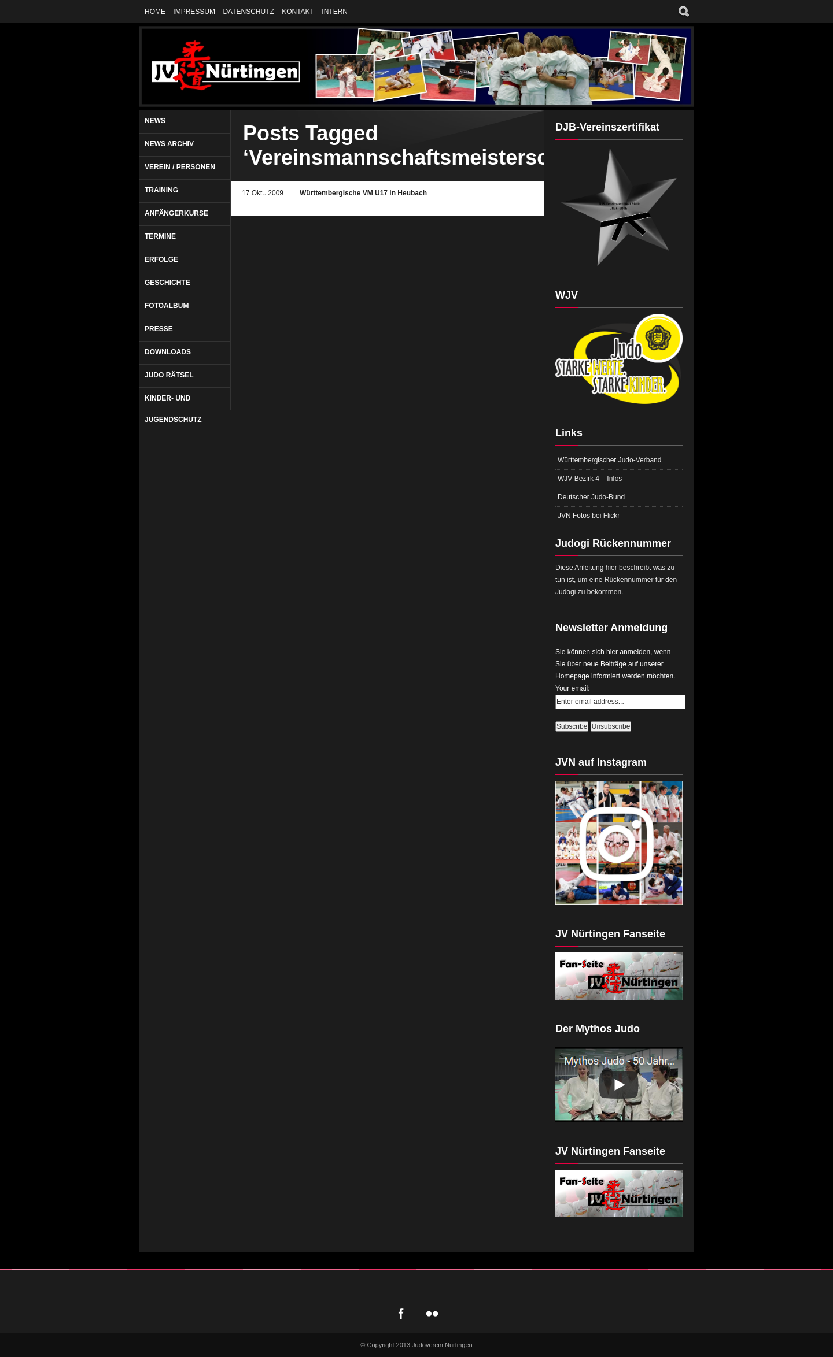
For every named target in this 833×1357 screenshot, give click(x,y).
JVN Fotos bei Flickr (589, 515)
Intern (335, 12)
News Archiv (169, 144)
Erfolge (161, 259)
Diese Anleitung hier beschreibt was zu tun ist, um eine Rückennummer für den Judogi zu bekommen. (616, 579)
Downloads (168, 352)
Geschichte (167, 283)
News (155, 121)
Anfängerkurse (176, 213)
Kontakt (298, 12)
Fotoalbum (167, 306)
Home (155, 12)
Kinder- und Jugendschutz (173, 409)
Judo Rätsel (169, 375)
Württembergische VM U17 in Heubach (363, 193)
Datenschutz (248, 12)
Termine (160, 236)
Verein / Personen (180, 167)
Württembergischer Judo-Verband (609, 460)
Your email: (572, 688)
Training (161, 190)
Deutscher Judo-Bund (591, 497)
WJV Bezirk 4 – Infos (590, 478)
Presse (159, 329)
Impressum (194, 12)
